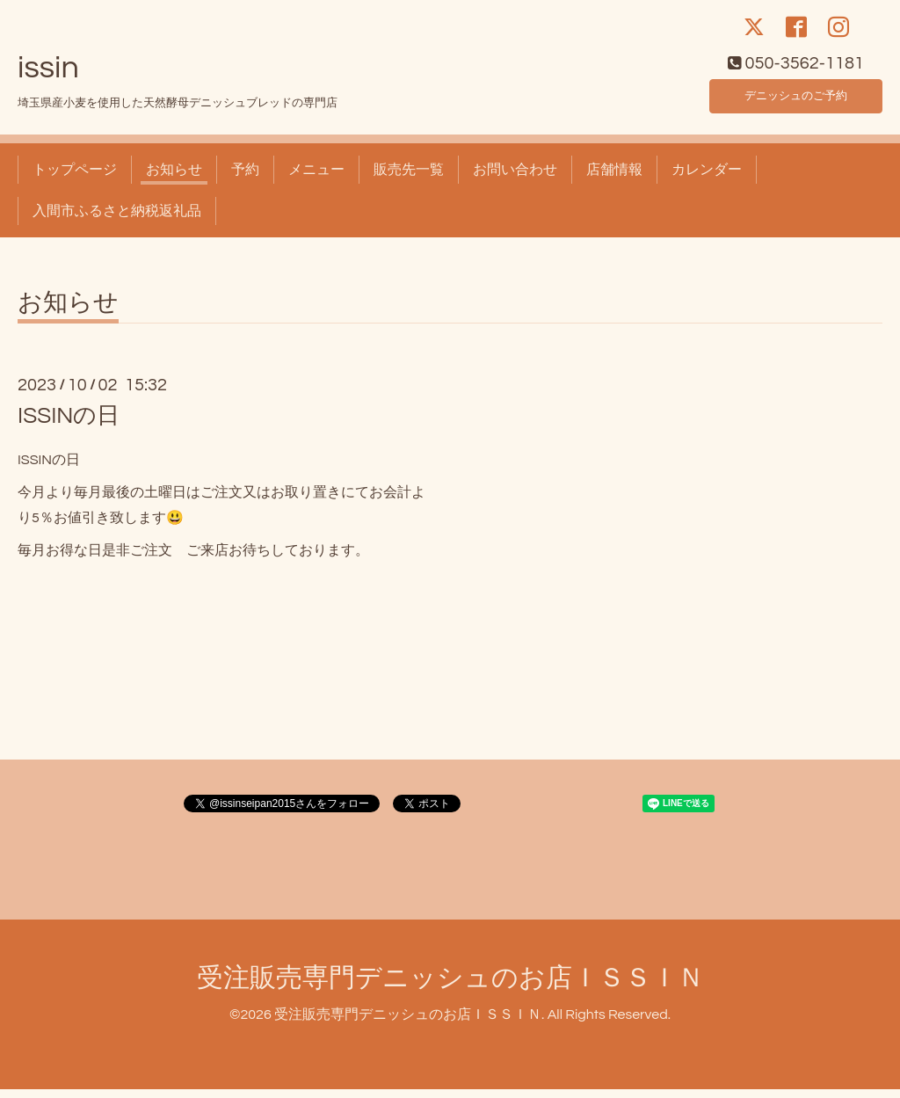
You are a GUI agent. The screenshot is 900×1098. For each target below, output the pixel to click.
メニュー (316, 179)
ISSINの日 (69, 425)
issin (48, 76)
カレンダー (706, 179)
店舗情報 (614, 179)
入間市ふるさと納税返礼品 (117, 220)
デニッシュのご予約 (796, 102)
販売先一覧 (409, 179)
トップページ (75, 179)
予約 (245, 179)
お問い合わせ (515, 179)
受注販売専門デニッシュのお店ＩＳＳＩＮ (450, 987)
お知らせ (174, 179)
